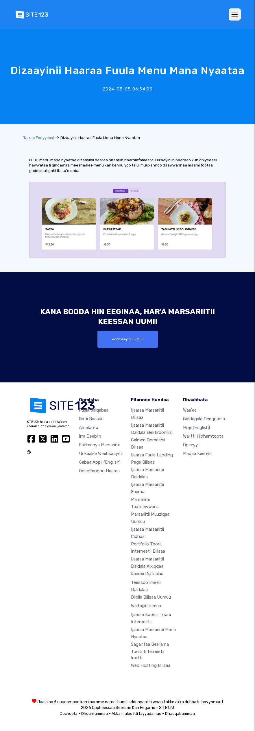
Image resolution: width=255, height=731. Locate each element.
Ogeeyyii (191, 444)
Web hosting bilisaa (150, 665)
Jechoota (68, 713)
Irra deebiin (90, 436)
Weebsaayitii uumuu (128, 339)
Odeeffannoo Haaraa (99, 470)
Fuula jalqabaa (93, 410)
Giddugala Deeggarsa (204, 418)
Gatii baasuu (91, 418)
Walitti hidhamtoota (203, 436)
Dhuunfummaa (94, 713)
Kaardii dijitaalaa (147, 573)
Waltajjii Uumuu (146, 605)
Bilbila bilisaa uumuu (151, 597)
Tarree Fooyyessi (38, 138)
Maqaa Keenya (197, 453)
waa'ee (190, 410)
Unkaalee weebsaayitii (101, 453)
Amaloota (88, 427)
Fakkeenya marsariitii (99, 444)
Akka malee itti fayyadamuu (136, 713)
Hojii (196, 427)
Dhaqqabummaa (180, 713)
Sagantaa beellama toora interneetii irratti (150, 651)
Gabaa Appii (100, 462)
